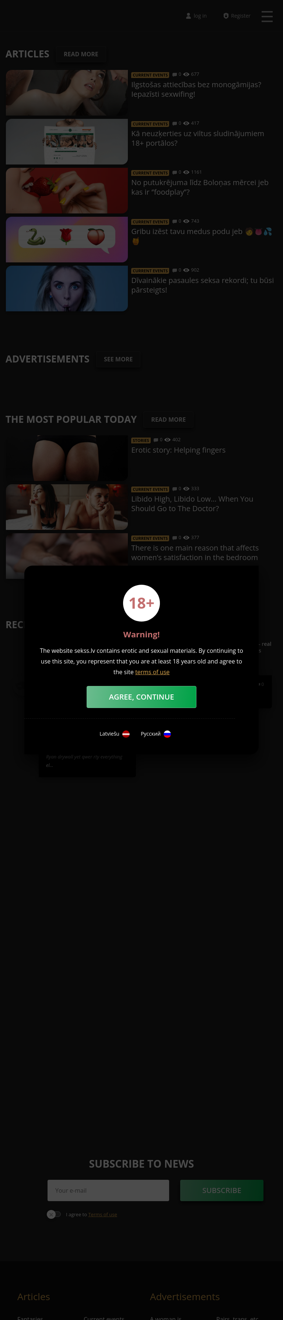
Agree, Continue (141, 697)
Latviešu (114, 734)
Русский (156, 734)
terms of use (152, 672)
